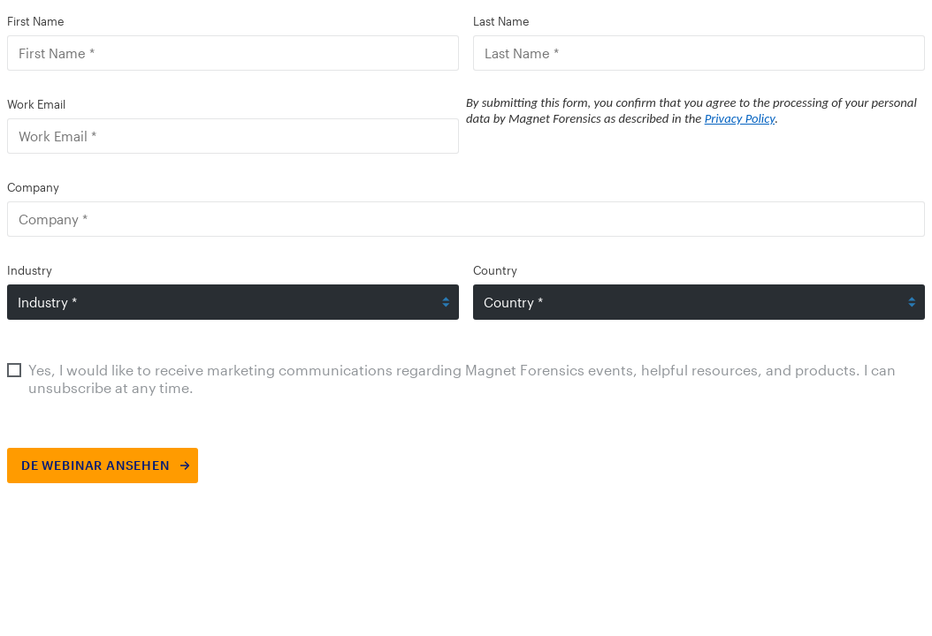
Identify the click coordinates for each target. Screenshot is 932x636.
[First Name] (233, 53)
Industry (29, 270)
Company (33, 187)
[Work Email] (233, 136)
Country (495, 270)
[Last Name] (699, 53)
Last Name (501, 21)
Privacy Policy (740, 118)
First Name (35, 21)
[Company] (466, 219)
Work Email (36, 104)
